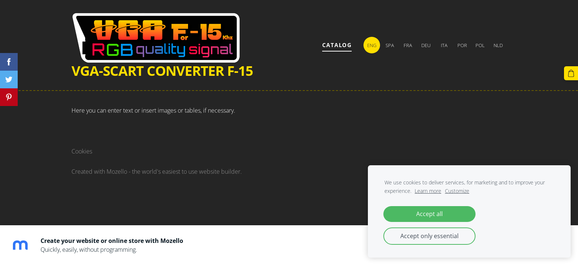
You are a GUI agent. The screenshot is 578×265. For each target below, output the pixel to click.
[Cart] (571, 73)
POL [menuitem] (480, 45)
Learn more (428, 190)
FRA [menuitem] (408, 45)
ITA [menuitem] (444, 45)
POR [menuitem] (462, 45)
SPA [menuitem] (390, 45)
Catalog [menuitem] (337, 45)
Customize (457, 190)
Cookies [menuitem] (82, 151)
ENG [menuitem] (371, 45)
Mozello (117, 171)
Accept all (429, 214)
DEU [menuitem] (426, 45)
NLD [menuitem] (498, 45)
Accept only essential (429, 236)
